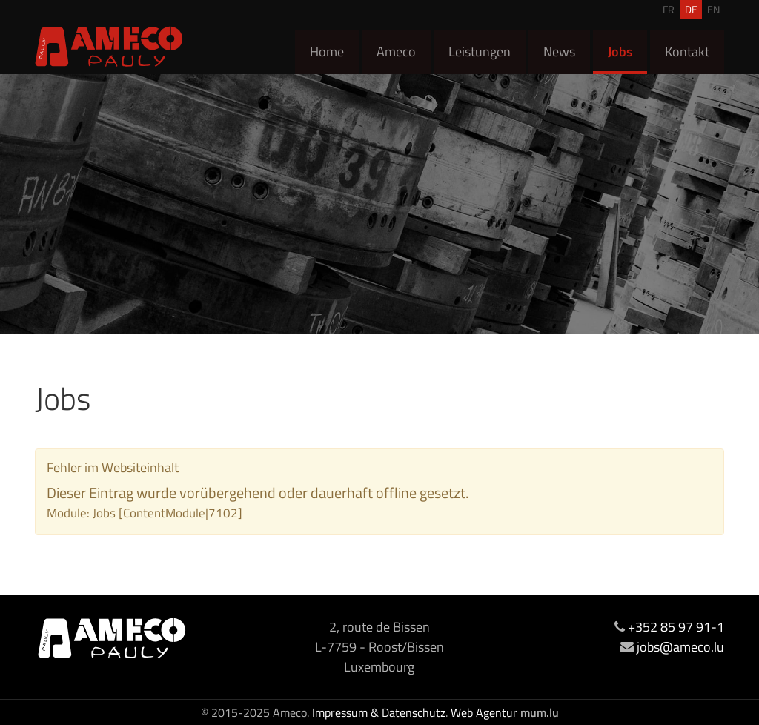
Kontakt (687, 52)
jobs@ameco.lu (680, 647)
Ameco (396, 52)
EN (713, 9)
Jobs (620, 52)
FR (669, 9)
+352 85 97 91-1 (676, 627)
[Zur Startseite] (109, 46)
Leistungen (479, 52)
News (559, 52)
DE (691, 9)
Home (327, 52)
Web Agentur (484, 712)
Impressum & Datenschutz (378, 712)
